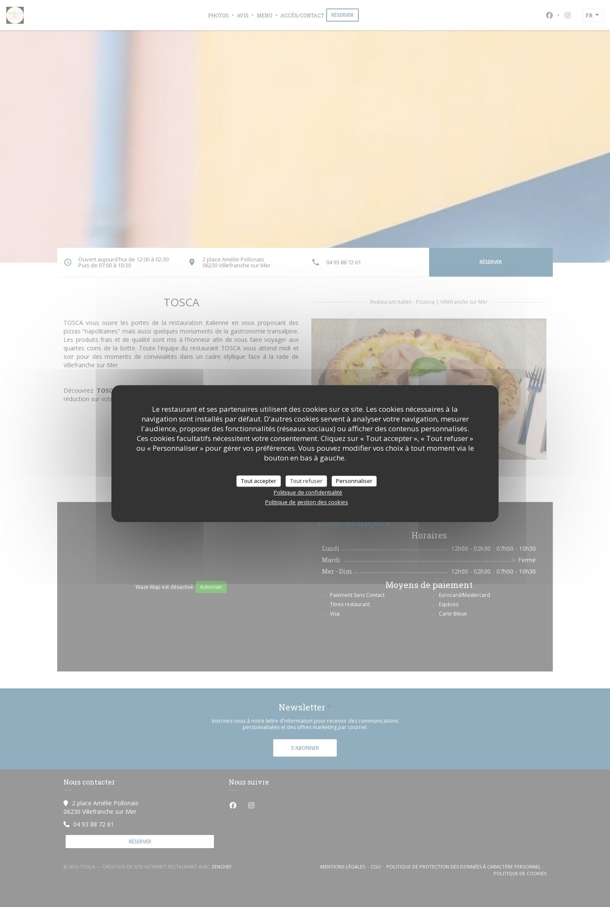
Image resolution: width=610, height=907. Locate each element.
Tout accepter (258, 481)
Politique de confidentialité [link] (308, 492)
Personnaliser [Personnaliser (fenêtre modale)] (354, 481)
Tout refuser (306, 481)
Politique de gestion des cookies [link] (306, 502)
